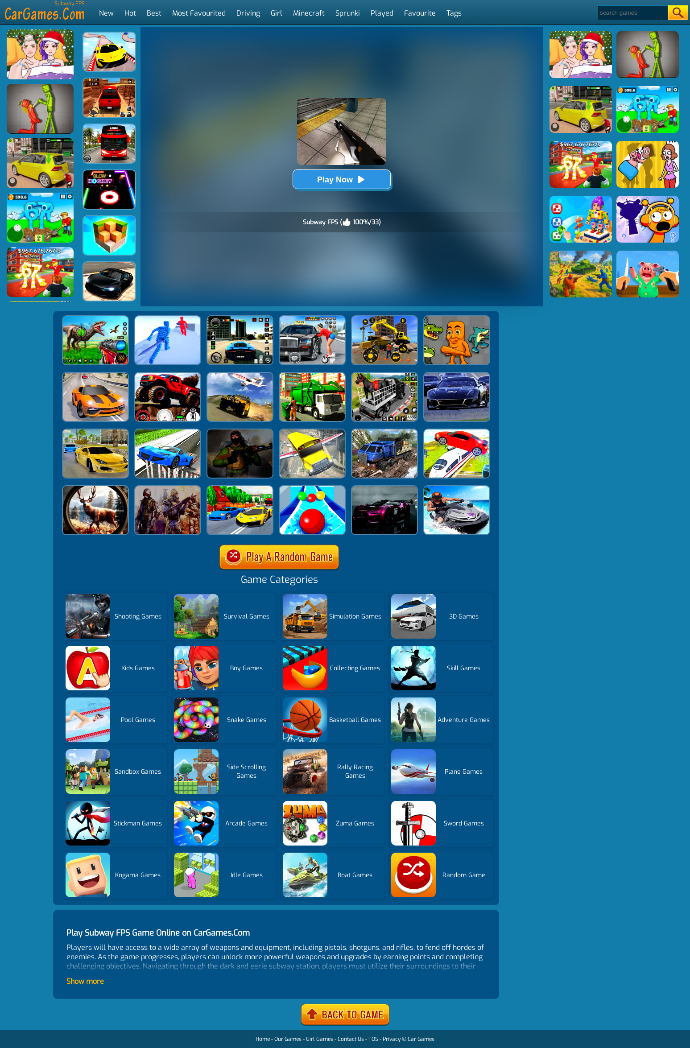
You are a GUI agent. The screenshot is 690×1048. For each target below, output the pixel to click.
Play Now (341, 179)
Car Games (421, 1039)
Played (382, 13)
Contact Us (351, 1039)
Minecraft (309, 13)
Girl (276, 13)
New (106, 13)
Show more (85, 981)
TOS (373, 1039)
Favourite (420, 13)
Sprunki (347, 13)
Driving (248, 13)
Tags (454, 13)
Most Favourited (199, 13)
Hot (130, 13)
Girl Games (319, 1039)
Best (154, 13)
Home (263, 1039)
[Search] (632, 12)
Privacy (392, 1039)
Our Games (288, 1039)
